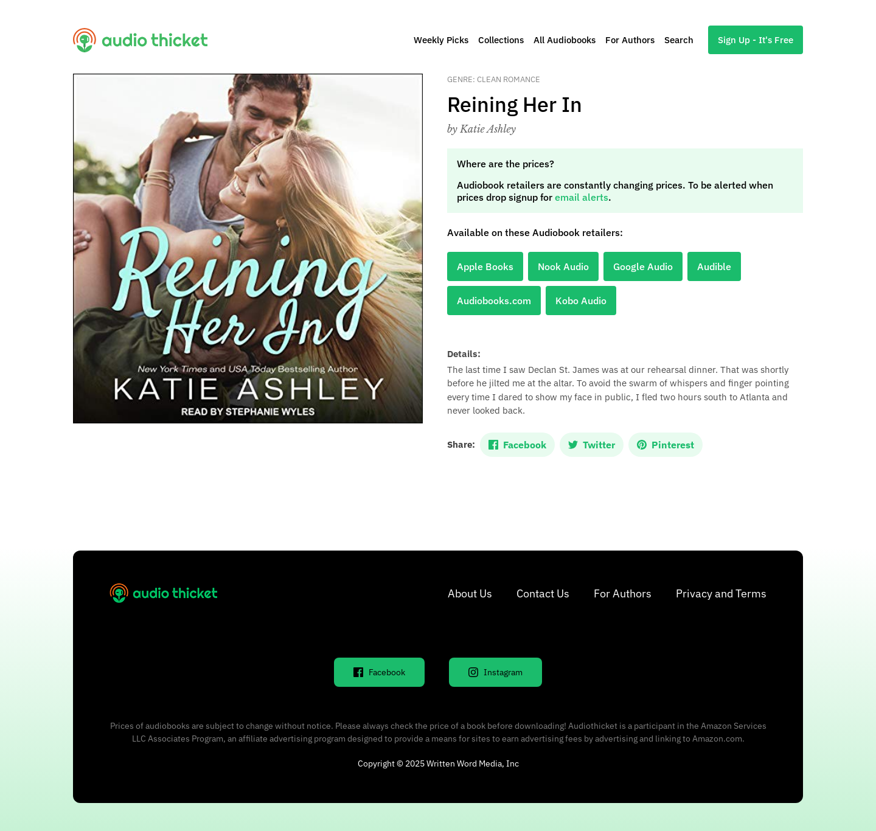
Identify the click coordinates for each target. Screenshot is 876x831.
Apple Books (485, 266)
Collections (501, 39)
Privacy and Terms (721, 593)
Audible (714, 266)
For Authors (630, 39)
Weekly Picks (441, 39)
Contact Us (542, 593)
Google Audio (643, 266)
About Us (470, 593)
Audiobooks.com (494, 300)
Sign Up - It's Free (755, 40)
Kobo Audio (581, 300)
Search (678, 39)
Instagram (495, 672)
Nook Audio (563, 266)
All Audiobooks (565, 39)
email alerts (581, 197)
